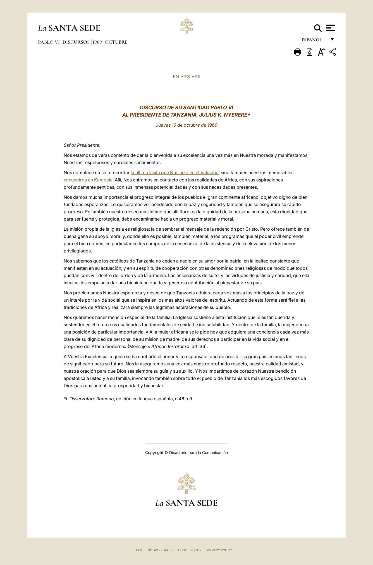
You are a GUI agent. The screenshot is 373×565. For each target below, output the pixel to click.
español (314, 41)
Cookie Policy (189, 550)
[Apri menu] (329, 28)
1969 (97, 42)
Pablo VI (49, 42)
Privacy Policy (219, 550)
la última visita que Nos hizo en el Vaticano (175, 172)
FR (197, 76)
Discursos (77, 42)
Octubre (116, 42)
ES (187, 76)
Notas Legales (160, 550)
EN (176, 76)
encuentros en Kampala (88, 180)
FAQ (139, 550)
